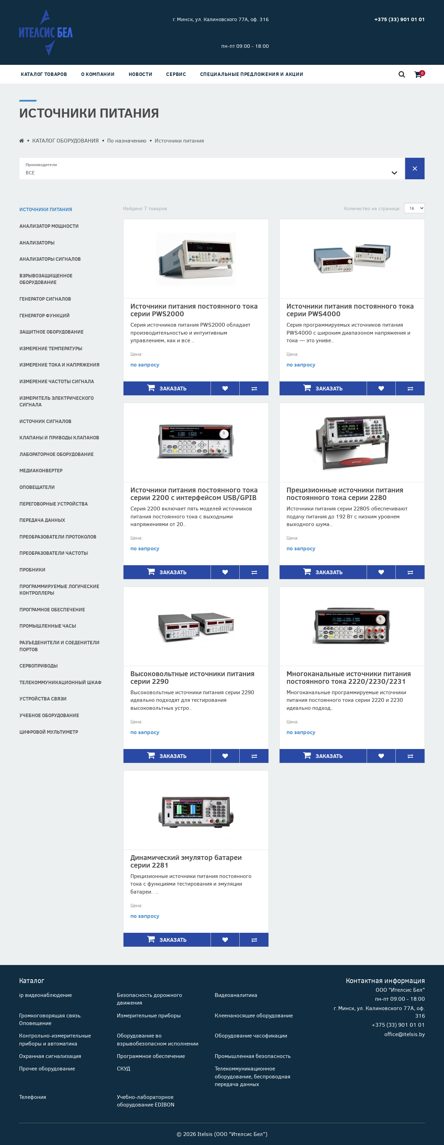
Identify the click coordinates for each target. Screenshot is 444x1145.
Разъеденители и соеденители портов (59, 646)
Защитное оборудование (51, 331)
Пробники (32, 569)
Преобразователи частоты (53, 553)
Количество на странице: (372, 208)
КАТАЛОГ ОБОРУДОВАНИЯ (65, 140)
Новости (141, 74)
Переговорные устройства (53, 503)
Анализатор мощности (49, 226)
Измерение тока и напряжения (59, 364)
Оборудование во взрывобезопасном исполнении (157, 1039)
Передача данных (42, 520)
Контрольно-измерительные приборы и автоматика (55, 1039)
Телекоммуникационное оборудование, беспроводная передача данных (252, 1076)
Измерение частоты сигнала (56, 381)
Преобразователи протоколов (57, 536)
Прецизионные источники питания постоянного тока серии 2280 (345, 493)
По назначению (126, 140)
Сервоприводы (38, 665)
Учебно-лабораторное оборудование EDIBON (145, 1100)
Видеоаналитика (236, 994)
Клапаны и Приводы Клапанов (59, 437)
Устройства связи (43, 698)
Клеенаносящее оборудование (254, 1015)
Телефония (32, 1096)
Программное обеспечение (151, 1055)
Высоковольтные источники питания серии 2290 (192, 677)
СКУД (123, 1068)
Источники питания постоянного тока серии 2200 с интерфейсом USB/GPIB (194, 493)
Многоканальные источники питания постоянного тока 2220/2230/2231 (349, 677)
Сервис (176, 74)
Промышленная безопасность (253, 1055)
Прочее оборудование (47, 1068)
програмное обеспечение (52, 609)
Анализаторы (36, 242)
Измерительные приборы (149, 1015)
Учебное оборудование (49, 715)
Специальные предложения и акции (252, 74)
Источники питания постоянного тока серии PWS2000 (194, 309)
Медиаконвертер (40, 470)
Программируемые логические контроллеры (59, 589)
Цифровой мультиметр (48, 732)
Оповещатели (37, 487)
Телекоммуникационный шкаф (60, 682)
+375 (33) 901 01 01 (398, 1024)
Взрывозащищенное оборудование (45, 279)
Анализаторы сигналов (50, 259)
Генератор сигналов (45, 298)
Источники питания (45, 209)
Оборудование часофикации (251, 1035)
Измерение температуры (50, 348)
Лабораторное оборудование (56, 454)
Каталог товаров (44, 74)
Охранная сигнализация (50, 1055)
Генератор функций (44, 315)
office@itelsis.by (404, 1034)
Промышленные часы (47, 625)
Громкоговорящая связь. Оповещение (50, 1018)
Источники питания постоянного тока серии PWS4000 (350, 309)
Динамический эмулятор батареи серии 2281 (186, 860)
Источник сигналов (45, 421)
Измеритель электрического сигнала (56, 401)
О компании (98, 74)
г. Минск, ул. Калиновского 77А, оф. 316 (221, 19)
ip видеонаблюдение (45, 994)
